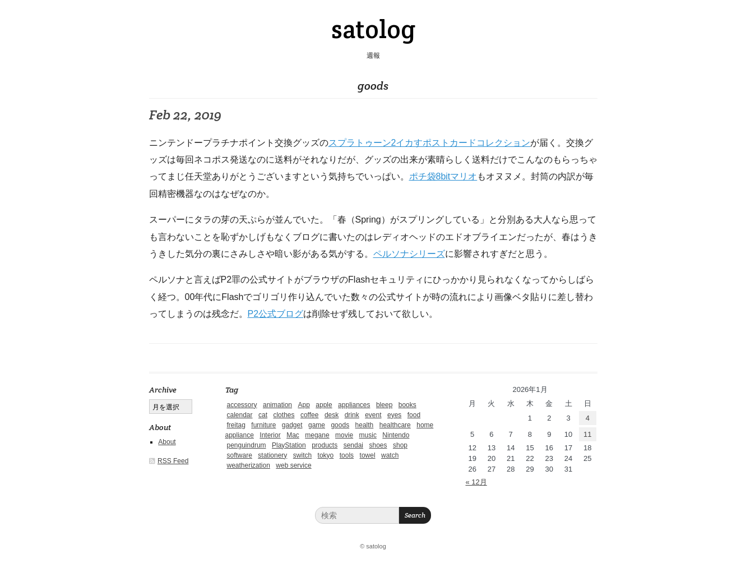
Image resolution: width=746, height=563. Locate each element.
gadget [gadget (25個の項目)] (292, 425)
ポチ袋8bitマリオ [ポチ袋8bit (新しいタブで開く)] (443, 176)
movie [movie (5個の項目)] (344, 435)
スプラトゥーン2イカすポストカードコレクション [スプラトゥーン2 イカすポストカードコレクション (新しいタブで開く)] (429, 142)
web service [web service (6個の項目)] (293, 465)
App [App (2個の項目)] (303, 405)
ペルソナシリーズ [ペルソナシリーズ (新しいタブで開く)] (409, 254)
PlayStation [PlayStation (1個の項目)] (289, 445)
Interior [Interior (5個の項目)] (270, 435)
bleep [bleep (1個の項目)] (384, 405)
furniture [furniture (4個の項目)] (263, 425)
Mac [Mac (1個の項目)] (292, 435)
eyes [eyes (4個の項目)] (394, 415)
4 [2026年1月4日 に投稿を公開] (588, 418)
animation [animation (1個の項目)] (277, 405)
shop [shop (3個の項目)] (400, 445)
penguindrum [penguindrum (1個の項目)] (246, 445)
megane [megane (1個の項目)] (317, 435)
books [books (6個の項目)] (407, 405)
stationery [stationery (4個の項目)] (272, 455)
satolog (373, 29)
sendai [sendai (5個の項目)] (353, 445)
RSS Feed (172, 461)
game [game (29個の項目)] (316, 425)
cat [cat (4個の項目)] (262, 415)
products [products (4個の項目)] (324, 445)
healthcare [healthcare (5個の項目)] (395, 425)
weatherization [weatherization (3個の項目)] (248, 465)
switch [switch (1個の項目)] (302, 455)
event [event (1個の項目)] (373, 415)
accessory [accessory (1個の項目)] (242, 405)
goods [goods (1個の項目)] (340, 425)
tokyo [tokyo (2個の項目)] (326, 455)
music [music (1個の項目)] (368, 435)
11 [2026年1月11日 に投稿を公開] (587, 434)
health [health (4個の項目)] (364, 425)
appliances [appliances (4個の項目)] (354, 405)
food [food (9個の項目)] (413, 415)
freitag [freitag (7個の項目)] (236, 425)
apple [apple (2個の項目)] (324, 405)
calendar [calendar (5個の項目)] (240, 415)
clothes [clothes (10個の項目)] (283, 415)
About (166, 442)
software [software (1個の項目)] (239, 455)
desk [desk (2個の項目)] (332, 415)
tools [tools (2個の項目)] (347, 455)
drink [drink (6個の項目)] (352, 415)
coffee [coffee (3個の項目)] (309, 415)
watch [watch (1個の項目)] (390, 455)
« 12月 (476, 482)
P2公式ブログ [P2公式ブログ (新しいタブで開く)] (276, 314)
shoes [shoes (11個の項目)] (378, 445)
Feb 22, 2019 (185, 114)
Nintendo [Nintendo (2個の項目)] (395, 435)
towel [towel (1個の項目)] (368, 455)
